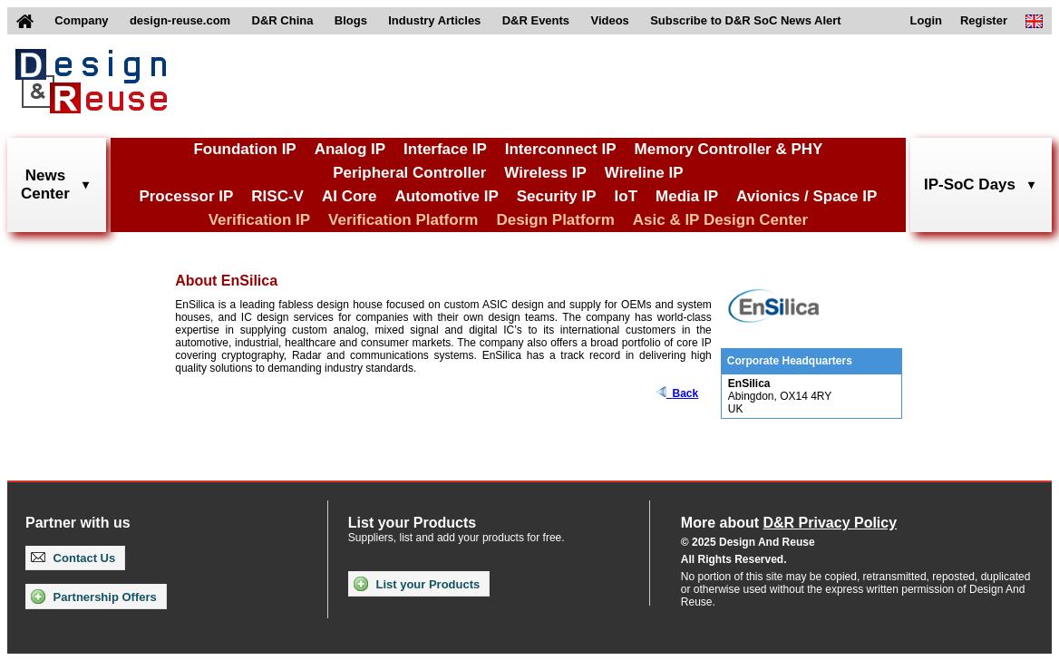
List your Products (417, 584)
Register (983, 20)
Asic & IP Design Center (720, 219)
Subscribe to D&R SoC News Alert (745, 20)
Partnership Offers (94, 596)
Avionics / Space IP (806, 196)
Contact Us (73, 558)
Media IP (687, 196)
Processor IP (186, 196)
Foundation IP (244, 149)
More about (789, 522)
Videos (609, 20)
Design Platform (555, 219)
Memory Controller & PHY (729, 149)
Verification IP (259, 219)
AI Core (349, 196)
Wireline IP (644, 172)
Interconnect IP (561, 149)
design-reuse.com (180, 20)
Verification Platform (403, 219)
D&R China (283, 20)
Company (81, 20)
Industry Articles (434, 20)
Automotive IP (446, 196)
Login (926, 20)
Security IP (557, 196)
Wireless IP (545, 172)
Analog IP (350, 149)
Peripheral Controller (409, 172)
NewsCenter (45, 184)
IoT (626, 196)
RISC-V (277, 196)
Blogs (351, 20)
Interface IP (445, 149)
